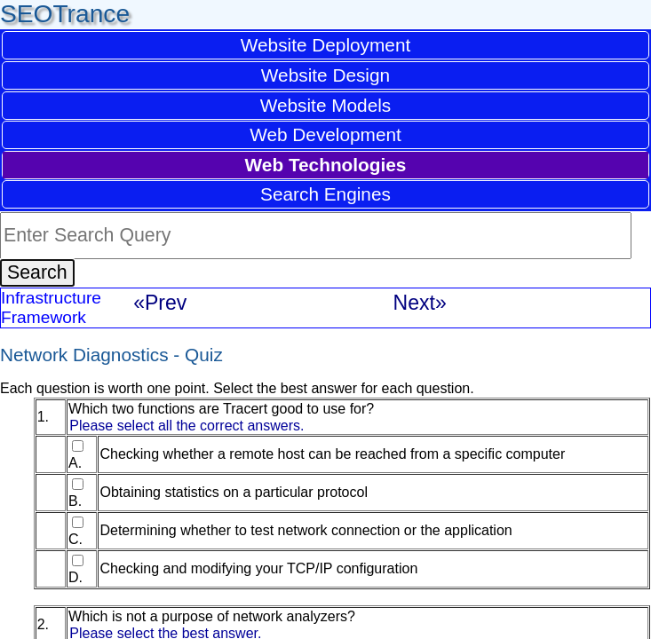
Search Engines (325, 194)
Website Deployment (326, 45)
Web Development (325, 134)
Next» (420, 302)
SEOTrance (65, 14)
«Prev (160, 302)
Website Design (325, 75)
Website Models (326, 105)
